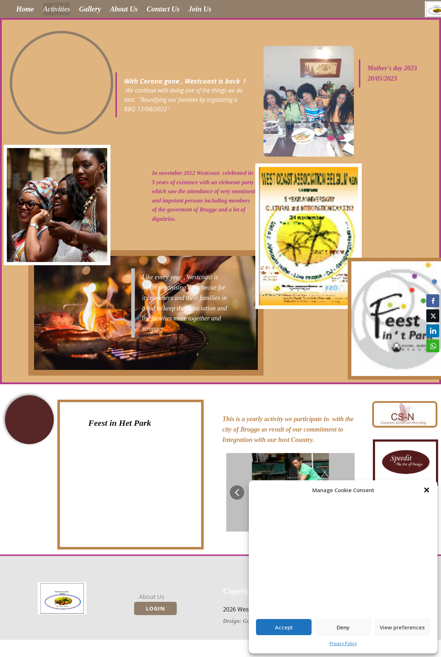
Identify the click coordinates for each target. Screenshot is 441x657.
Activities (56, 9)
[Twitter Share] (432, 315)
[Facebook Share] (432, 300)
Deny (343, 627)
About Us (124, 9)
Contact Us (163, 9)
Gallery (90, 9)
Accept (284, 627)
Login (155, 608)
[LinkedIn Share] (432, 330)
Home (25, 9)
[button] (426, 490)
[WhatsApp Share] (432, 345)
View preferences (402, 627)
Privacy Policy (343, 644)
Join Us (200, 9)
